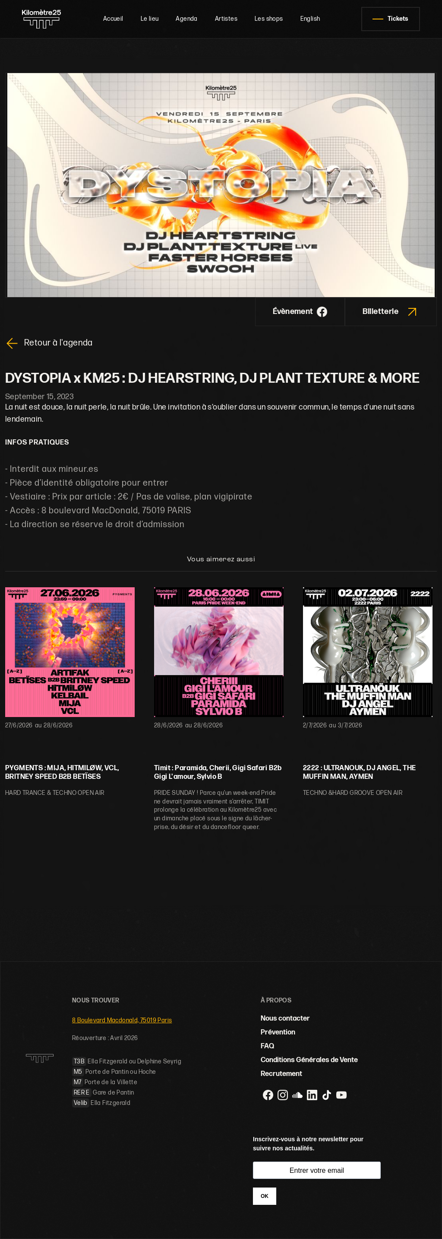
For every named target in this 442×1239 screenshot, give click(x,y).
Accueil (113, 18)
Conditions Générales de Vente (309, 1060)
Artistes (226, 18)
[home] (42, 19)
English (310, 18)
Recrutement (281, 1074)
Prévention (278, 1032)
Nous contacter (285, 1019)
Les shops (269, 18)
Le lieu (150, 18)
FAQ (267, 1046)
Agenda (186, 18)
